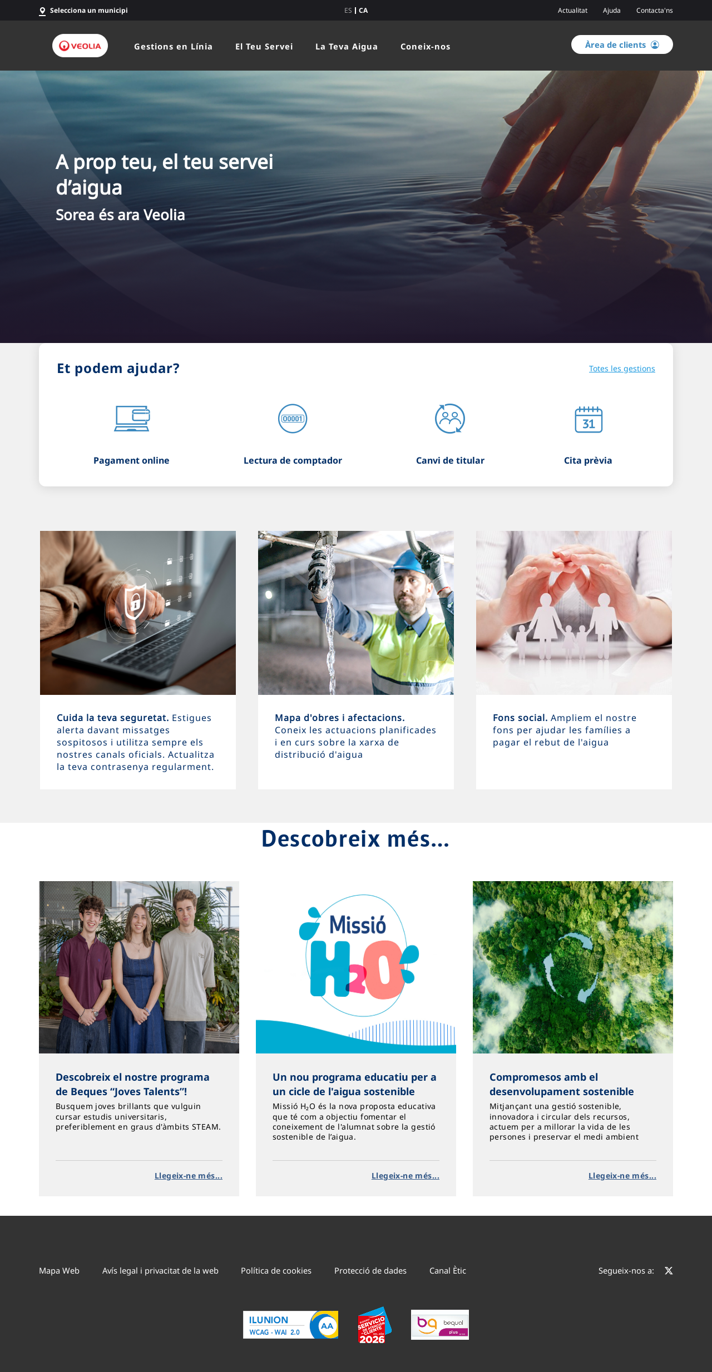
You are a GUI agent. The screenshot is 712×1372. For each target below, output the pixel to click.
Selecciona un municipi (89, 10)
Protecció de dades (370, 1270)
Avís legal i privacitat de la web (160, 1270)
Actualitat (572, 10)
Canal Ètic (447, 1270)
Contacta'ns (654, 10)
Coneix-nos (425, 46)
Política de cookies (276, 1270)
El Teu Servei (264, 46)
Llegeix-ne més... (188, 1175)
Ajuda (612, 10)
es (348, 10)
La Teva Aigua (346, 46)
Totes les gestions (622, 368)
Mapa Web (59, 1270)
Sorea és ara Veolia (120, 215)
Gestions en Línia (173, 46)
